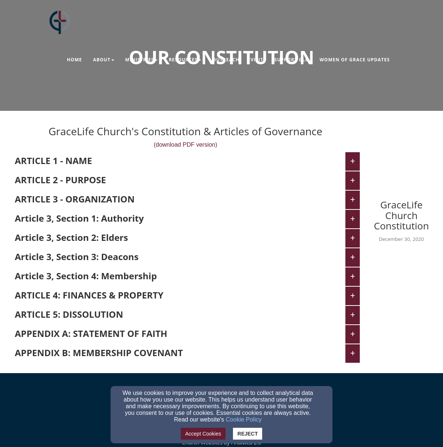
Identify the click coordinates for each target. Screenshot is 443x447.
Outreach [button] (225, 60)
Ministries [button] (141, 60)
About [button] (103, 60)
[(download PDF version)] (185, 143)
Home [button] (74, 60)
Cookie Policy (244, 419)
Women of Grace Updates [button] (354, 60)
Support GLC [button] (291, 60)
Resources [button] (185, 60)
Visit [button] (257, 60)
